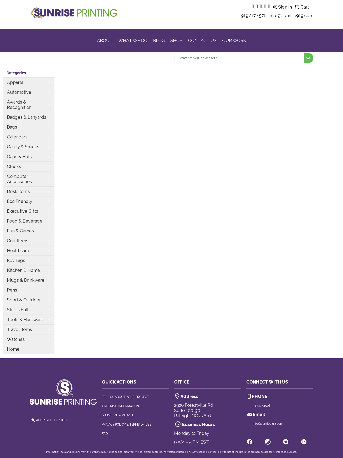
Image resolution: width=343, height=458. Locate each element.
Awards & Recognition (19, 104)
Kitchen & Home (23, 270)
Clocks (14, 166)
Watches (16, 339)
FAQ (105, 433)
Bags (12, 127)
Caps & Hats (19, 156)
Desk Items (18, 191)
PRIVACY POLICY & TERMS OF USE (126, 424)
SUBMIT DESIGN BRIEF (118, 415)
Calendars (17, 137)
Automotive (19, 92)
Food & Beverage (24, 221)
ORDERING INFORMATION (120, 406)
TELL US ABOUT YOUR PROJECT (125, 397)
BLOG (159, 40)
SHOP (176, 40)
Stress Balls (19, 309)
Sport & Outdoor (24, 299)
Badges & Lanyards (26, 117)
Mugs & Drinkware (25, 280)
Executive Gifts (22, 211)
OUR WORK (234, 40)
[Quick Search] (239, 58)
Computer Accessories (19, 179)
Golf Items (17, 240)
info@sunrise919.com (291, 15)
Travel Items (19, 329)
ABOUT (105, 40)
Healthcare (18, 250)
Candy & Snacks (23, 146)
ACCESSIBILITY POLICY (49, 420)
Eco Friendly (19, 201)
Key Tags (16, 260)
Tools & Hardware (25, 319)
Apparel (15, 82)
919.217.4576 (253, 15)
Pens (12, 290)
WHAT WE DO (132, 40)
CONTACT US (202, 40)
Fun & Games (20, 230)
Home (13, 349)
